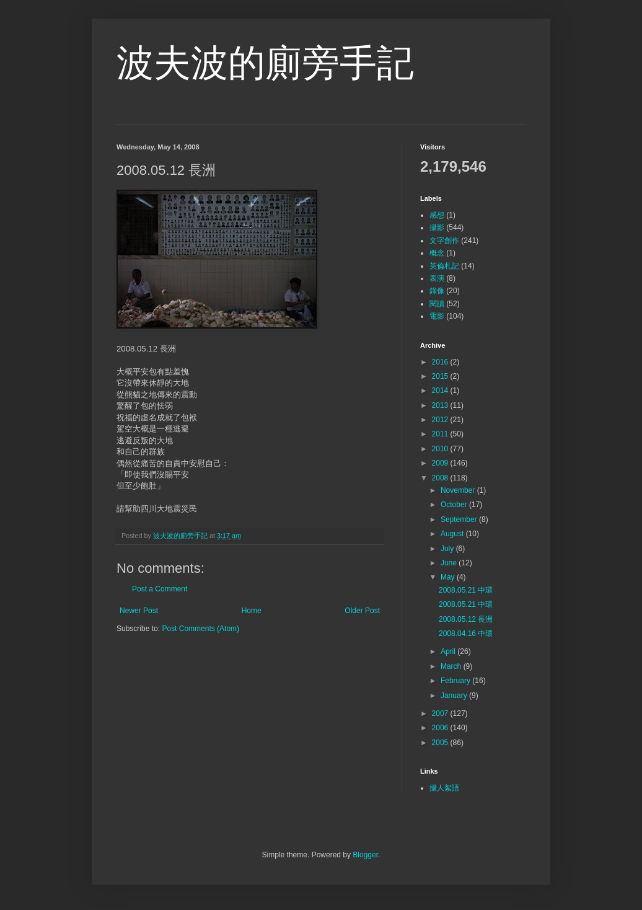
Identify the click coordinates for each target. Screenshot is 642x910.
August (453, 533)
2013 (441, 405)
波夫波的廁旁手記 (265, 63)
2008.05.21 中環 (466, 590)
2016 (441, 362)
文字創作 (444, 240)
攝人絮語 (444, 788)
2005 (441, 742)
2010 (441, 448)
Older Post (362, 610)
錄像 (436, 290)
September (460, 519)
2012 (441, 419)
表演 (436, 278)
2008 (441, 478)
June (450, 563)
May (449, 577)
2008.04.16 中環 (466, 633)
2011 (441, 434)
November (459, 490)
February (456, 680)
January (455, 695)
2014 (441, 390)
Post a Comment (159, 589)
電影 (436, 316)
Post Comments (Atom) (200, 628)
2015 (441, 376)
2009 (441, 463)
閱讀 (436, 303)
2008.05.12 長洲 (466, 619)
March (452, 666)
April (449, 651)
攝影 (436, 227)
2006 (441, 727)
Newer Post (139, 610)
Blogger (365, 854)
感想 (436, 215)
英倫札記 (444, 266)
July (448, 548)
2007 (441, 713)
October (455, 504)
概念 (436, 253)
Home (252, 610)
